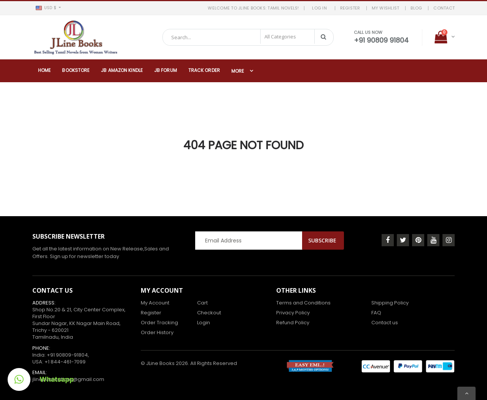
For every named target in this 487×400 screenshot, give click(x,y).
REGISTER (350, 8)
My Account (155, 302)
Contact (444, 8)
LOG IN (321, 8)
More (237, 71)
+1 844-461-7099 (65, 361)
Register (151, 312)
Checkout (209, 312)
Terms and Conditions (303, 302)
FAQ (376, 312)
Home (44, 70)
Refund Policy (292, 322)
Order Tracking (159, 322)
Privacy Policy (293, 312)
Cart (202, 302)
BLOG (416, 8)
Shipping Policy (390, 302)
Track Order (204, 70)
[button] (48, 8)
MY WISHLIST (385, 8)
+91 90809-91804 (67, 355)
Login (203, 322)
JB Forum (165, 70)
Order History (157, 332)
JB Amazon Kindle (122, 70)
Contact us (384, 322)
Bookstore (75, 70)
